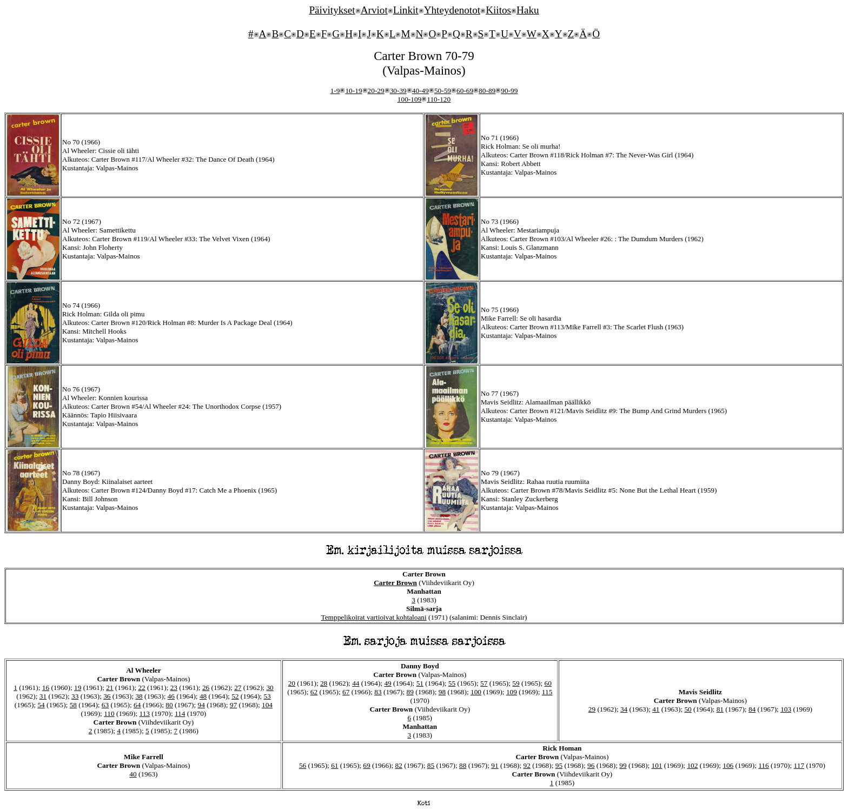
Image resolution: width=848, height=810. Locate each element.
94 (201, 705)
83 (377, 692)
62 (313, 692)
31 (43, 696)
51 (419, 683)
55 (451, 683)
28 (323, 683)
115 (547, 692)
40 (132, 774)
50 (687, 709)
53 (266, 696)
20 (291, 683)
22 (141, 687)
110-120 (439, 99)
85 (430, 765)
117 (799, 765)
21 (109, 687)
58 (73, 705)
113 (145, 713)
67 (345, 692)
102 (692, 765)
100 (476, 692)
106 (728, 765)
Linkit (406, 10)
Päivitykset (332, 10)
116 (763, 765)
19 (77, 687)
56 (302, 765)
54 (40, 705)
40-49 (420, 91)
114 (180, 713)
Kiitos (498, 10)
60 (548, 683)
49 (387, 683)
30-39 (398, 91)
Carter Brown (395, 583)
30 (269, 687)
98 (442, 692)
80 (169, 705)
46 (171, 696)
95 (558, 765)
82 (398, 765)
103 (785, 709)
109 (511, 692)
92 (527, 765)
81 (720, 709)
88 (462, 765)
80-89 (487, 91)
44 (355, 683)
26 (205, 687)
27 (237, 687)
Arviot (374, 10)
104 (267, 705)
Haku (527, 10)
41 (655, 709)
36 (106, 696)
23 (173, 687)
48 (203, 696)
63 (105, 705)
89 (410, 692)
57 (483, 683)
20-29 (376, 91)
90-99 (509, 91)
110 (109, 713)
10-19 (353, 91)
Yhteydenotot (452, 10)
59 (515, 683)
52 (235, 696)
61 (334, 765)
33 (74, 696)
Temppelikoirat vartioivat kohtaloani (373, 617)
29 (591, 709)
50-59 (442, 91)
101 (656, 765)
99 (622, 765)
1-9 (335, 91)
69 (366, 765)
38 (138, 696)
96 (590, 765)
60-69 (464, 91)
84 (752, 709)
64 (137, 705)
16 (45, 687)
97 (233, 705)
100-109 (409, 99)
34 (623, 709)
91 (494, 765)
